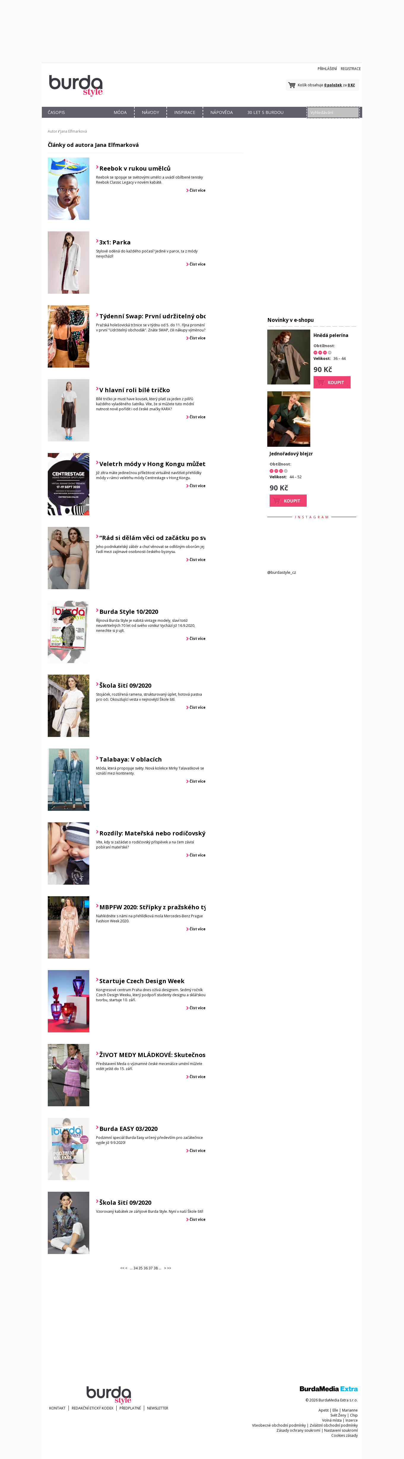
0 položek (333, 85)
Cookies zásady (344, 1435)
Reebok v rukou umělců (135, 168)
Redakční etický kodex (92, 1408)
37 (151, 1268)
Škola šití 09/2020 (125, 685)
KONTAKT (57, 1408)
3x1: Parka (115, 242)
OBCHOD (88, 119)
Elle (335, 1410)
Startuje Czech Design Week (141, 981)
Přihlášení (327, 68)
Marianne (350, 1410)
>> (169, 1268)
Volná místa (332, 1420)
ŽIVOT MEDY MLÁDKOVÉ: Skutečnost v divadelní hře (177, 1055)
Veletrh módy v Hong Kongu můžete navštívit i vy (174, 464)
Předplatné (130, 1408)
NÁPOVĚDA (221, 112)
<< (122, 1268)
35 (141, 1268)
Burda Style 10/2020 (128, 612)
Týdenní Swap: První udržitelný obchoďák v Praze (174, 316)
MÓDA (120, 112)
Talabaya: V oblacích (130, 759)
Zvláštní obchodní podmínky (334, 1425)
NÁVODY (150, 112)
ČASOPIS (56, 112)
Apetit (324, 1410)
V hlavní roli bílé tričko (134, 390)
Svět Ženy (338, 1415)
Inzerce (352, 1420)
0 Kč (351, 85)
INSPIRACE (184, 112)
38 (156, 1268)
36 (146, 1268)
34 (135, 1268)
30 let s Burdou (265, 112)
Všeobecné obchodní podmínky (279, 1425)
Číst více (198, 190)
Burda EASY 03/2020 (128, 1129)
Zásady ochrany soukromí (298, 1430)
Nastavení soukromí (341, 1430)
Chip (354, 1415)
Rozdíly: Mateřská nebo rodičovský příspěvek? (169, 833)
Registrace (351, 68)
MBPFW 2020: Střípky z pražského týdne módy (168, 907)
